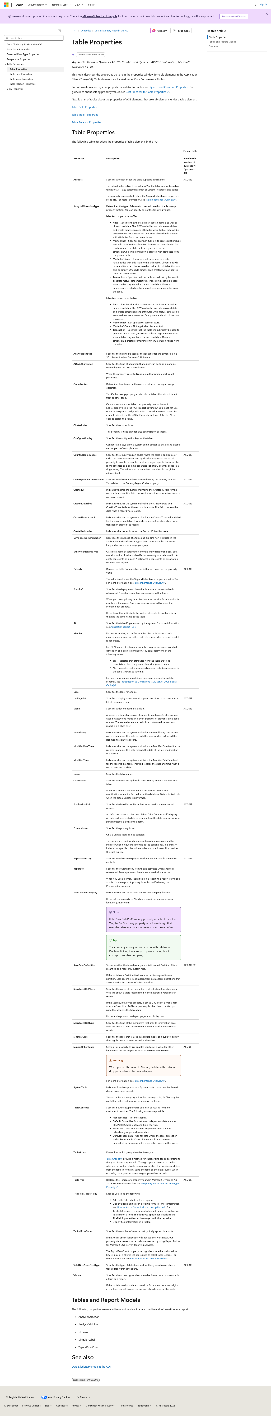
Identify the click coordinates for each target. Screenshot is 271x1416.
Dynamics (86, 30)
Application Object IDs (122, 626)
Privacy (75, 1405)
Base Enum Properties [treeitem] (18, 49)
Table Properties (217, 37)
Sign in (263, 4)
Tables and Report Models (222, 41)
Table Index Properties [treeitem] (21, 79)
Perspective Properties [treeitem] (18, 59)
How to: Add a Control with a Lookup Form (140, 1207)
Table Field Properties (84, 107)
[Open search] (254, 5)
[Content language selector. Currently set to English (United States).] (20, 1397)
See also (213, 46)
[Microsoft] (6, 4)
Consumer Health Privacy (99, 1405)
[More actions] (196, 30)
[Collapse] (59, 31)
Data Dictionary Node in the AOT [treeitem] (24, 44)
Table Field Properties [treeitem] (21, 74)
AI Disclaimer (11, 1405)
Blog (47, 1405)
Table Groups (113, 1158)
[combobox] (34, 38)
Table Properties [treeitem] (18, 69)
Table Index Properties (85, 114)
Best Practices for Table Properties (146, 92)
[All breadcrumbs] (75, 30)
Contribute (62, 1405)
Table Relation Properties (86, 122)
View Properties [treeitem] (15, 88)
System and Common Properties (168, 87)
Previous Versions (31, 1405)
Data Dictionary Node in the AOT (112, 30)
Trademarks (143, 1405)
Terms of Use (126, 1405)
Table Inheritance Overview (160, 199)
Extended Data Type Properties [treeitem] (23, 54)
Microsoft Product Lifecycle (99, 16)
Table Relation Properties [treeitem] (22, 83)
